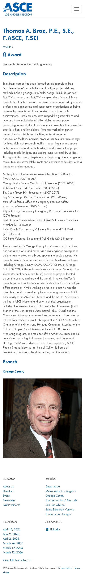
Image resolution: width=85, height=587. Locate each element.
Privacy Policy (65, 568)
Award (7, 46)
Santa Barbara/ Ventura (59, 509)
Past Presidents (11, 505)
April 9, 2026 (11, 534)
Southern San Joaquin (58, 514)
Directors (8, 491)
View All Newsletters (17, 560)
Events (7, 496)
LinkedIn (55, 529)
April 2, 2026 (11, 539)
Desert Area (52, 486)
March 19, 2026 (13, 548)
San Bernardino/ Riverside (61, 500)
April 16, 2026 (11, 529)
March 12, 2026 (13, 552)
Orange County (54, 496)
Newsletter (9, 500)
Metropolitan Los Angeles (60, 491)
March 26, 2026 (13, 543)
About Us (8, 486)
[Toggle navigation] (76, 9)
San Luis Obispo (55, 505)
